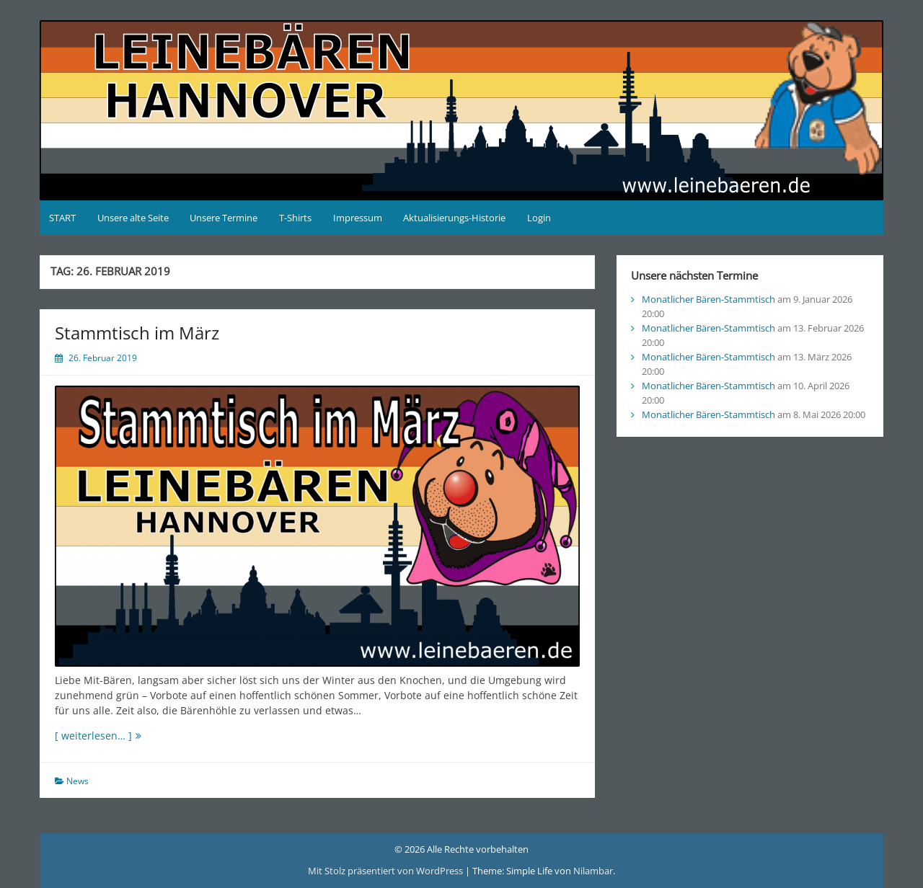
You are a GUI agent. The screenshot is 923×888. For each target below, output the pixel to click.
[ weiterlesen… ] (121, 735)
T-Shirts (295, 217)
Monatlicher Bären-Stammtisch (708, 299)
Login (539, 217)
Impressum (357, 217)
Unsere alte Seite (133, 217)
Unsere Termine (223, 217)
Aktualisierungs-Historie (454, 217)
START (62, 217)
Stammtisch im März (137, 333)
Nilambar (593, 870)
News (77, 781)
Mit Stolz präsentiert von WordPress (386, 870)
